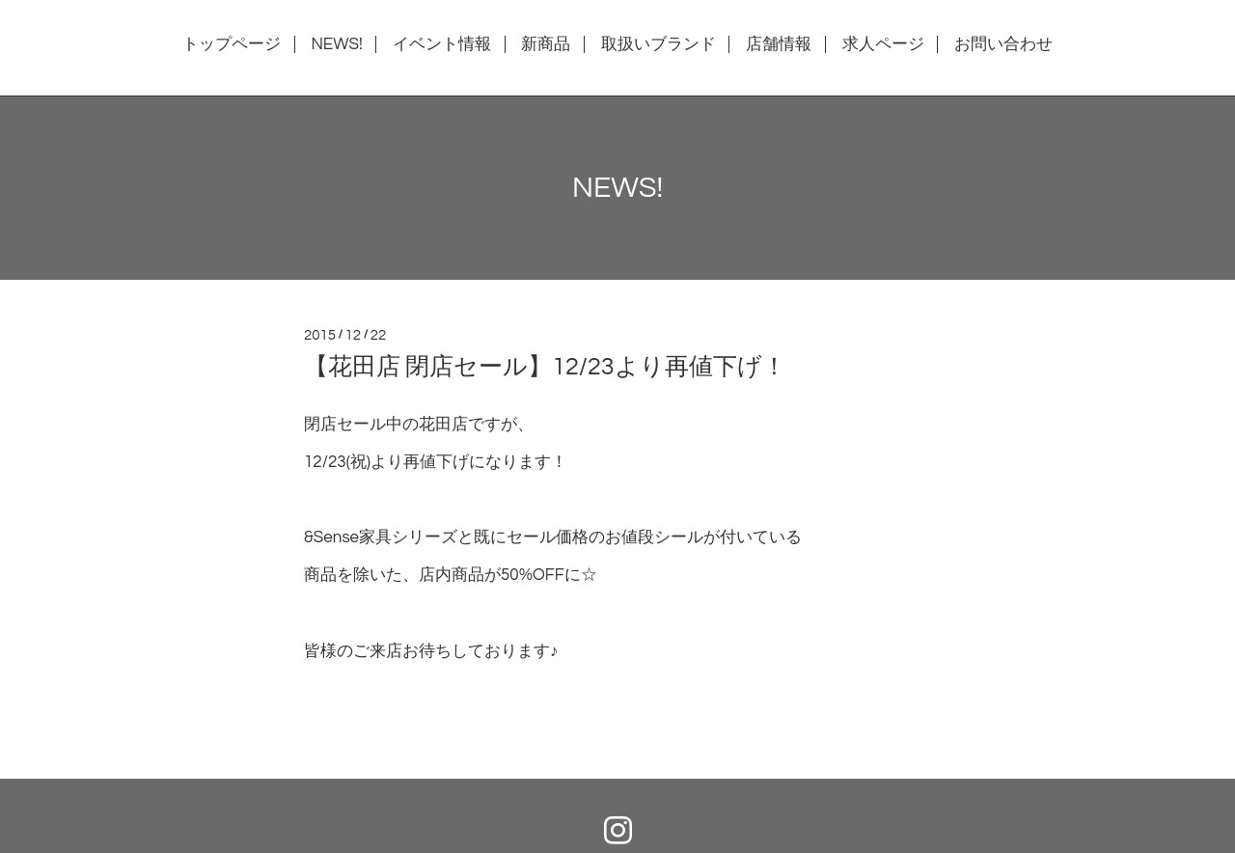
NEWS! (336, 44)
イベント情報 (442, 44)
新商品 (545, 44)
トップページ (231, 44)
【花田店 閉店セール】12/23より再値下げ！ (545, 366)
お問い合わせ (1003, 44)
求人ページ (883, 44)
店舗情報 (778, 44)
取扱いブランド (658, 44)
